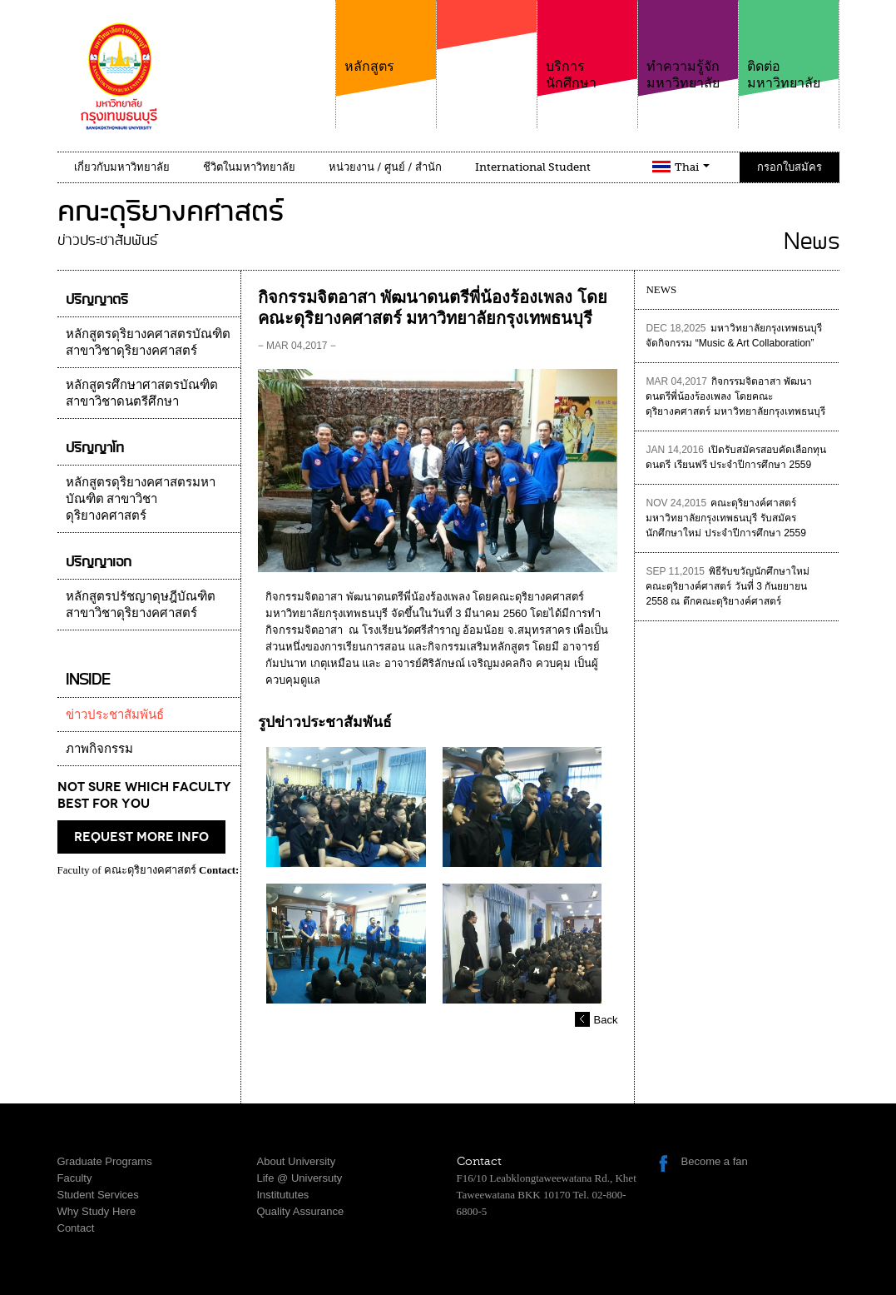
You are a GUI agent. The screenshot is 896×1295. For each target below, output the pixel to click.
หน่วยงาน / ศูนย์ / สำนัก (385, 167)
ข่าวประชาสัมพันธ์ (115, 714)
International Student (533, 167)
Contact (76, 1228)
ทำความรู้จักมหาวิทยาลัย (688, 45)
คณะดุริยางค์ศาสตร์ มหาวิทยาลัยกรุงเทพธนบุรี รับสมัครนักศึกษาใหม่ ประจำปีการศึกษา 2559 (725, 518)
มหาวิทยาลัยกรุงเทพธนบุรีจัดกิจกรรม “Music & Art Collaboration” (733, 335)
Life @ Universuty (300, 1178)
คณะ (487, 57)
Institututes (283, 1194)
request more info (141, 836)
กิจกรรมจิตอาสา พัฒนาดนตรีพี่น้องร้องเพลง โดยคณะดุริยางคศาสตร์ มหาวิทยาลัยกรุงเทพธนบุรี (735, 396)
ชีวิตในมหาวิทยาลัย (249, 167)
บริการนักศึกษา (587, 45)
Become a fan (714, 1161)
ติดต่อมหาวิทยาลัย (789, 45)
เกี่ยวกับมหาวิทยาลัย (122, 167)
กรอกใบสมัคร (789, 167)
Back (606, 1020)
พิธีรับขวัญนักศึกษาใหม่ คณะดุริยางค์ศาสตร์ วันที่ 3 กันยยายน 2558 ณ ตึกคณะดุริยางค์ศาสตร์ (727, 586)
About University (296, 1161)
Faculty (74, 1178)
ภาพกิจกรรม (99, 748)
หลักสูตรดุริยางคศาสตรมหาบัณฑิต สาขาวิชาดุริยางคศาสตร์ (140, 499)
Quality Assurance (300, 1211)
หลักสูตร (386, 37)
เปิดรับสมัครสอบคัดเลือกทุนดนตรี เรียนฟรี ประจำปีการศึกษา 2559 (735, 457)
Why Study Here (96, 1211)
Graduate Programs (104, 1161)
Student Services (98, 1194)
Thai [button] (692, 167)
